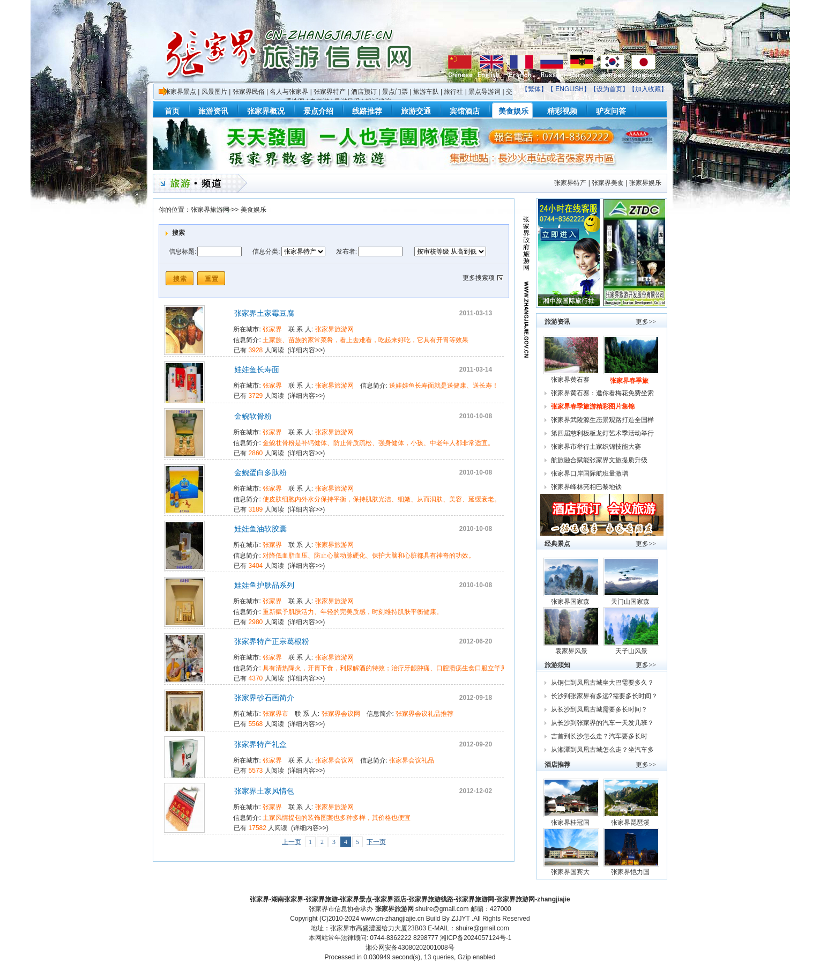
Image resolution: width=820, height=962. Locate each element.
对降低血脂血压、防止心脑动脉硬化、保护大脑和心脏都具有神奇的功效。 (369, 555)
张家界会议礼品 (411, 760)
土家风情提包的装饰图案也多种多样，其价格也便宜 (337, 818)
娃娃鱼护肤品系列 (264, 585)
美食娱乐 (253, 209)
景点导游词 (484, 91)
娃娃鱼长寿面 (256, 369)
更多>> (646, 321)
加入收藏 (648, 89)
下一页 (376, 842)
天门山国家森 (631, 601)
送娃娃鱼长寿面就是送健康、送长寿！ (443, 385)
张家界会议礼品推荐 (424, 713)
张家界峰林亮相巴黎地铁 (586, 487)
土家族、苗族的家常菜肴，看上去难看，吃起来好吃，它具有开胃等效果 (365, 340)
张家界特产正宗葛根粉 (271, 641)
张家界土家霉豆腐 (264, 313)
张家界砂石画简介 (264, 697)
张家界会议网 (341, 713)
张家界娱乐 (645, 183)
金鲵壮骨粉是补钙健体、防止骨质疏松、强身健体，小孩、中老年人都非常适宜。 (378, 443)
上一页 (291, 842)
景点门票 (395, 91)
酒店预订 (364, 91)
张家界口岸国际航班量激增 (589, 473)
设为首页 (609, 89)
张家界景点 (180, 91)
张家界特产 (330, 91)
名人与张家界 (289, 91)
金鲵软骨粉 (253, 416)
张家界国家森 (571, 601)
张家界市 (275, 713)
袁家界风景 (571, 651)
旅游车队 (426, 91)
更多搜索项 (479, 278)
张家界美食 (608, 183)
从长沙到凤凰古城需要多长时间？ (599, 709)
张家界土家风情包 (264, 791)
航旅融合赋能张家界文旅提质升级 (599, 460)
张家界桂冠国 (571, 822)
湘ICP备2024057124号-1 (475, 938)
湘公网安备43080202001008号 (410, 947)
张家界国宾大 (571, 872)
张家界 (272, 329)
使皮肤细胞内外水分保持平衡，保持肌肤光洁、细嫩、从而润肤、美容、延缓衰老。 (382, 499)
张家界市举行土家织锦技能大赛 (596, 446)
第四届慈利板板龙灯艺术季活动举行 (602, 433)
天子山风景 (631, 651)
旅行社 (453, 91)
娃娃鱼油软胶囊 (260, 528)
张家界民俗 (249, 91)
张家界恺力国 (631, 872)
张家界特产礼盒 (260, 744)
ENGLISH (569, 89)
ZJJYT (460, 918)
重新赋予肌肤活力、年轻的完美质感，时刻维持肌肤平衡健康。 (353, 612)
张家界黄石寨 (571, 379)
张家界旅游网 (210, 209)
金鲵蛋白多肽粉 (260, 472)
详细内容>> (306, 350)
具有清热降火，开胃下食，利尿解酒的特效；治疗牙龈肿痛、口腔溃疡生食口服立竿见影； (391, 668)
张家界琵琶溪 (631, 822)
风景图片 (214, 91)
